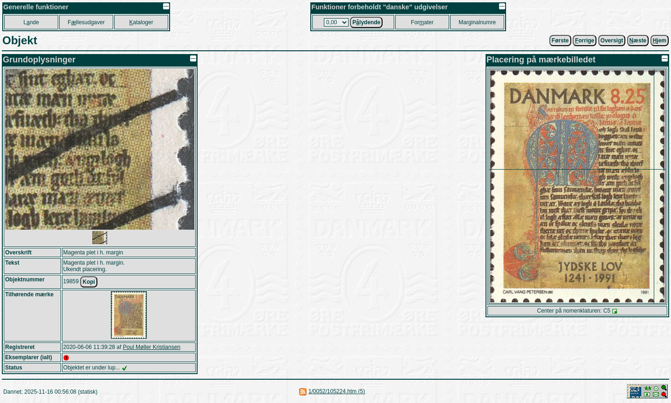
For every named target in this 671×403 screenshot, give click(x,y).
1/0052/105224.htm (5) (336, 391)
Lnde (31, 22)
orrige (584, 40)
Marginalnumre (477, 22)
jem (659, 40)
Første (560, 40)
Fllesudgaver (86, 22)
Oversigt (612, 40)
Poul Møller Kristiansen (151, 347)
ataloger (141, 22)
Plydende (366, 22)
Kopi (88, 282)
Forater (422, 22)
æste (638, 40)
